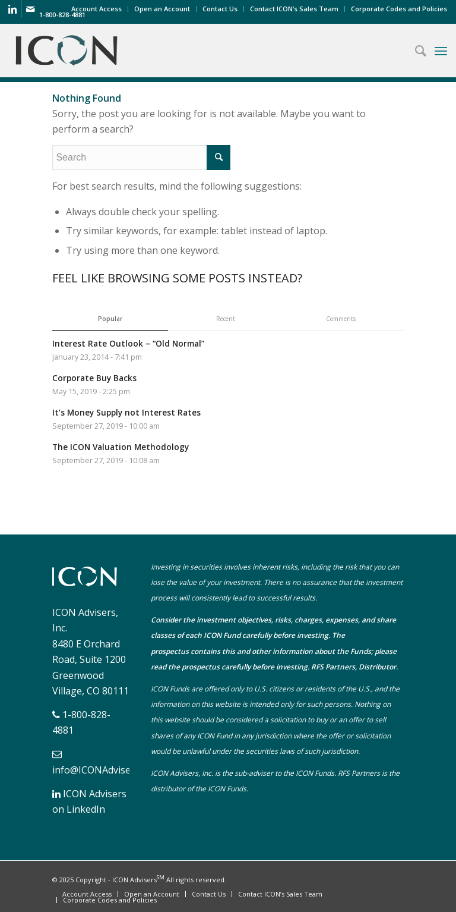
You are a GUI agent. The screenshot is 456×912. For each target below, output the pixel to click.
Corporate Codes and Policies (399, 8)
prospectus (170, 651)
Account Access (96, 8)
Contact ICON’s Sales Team (294, 8)
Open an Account (162, 8)
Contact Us (220, 8)
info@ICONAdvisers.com (106, 769)
